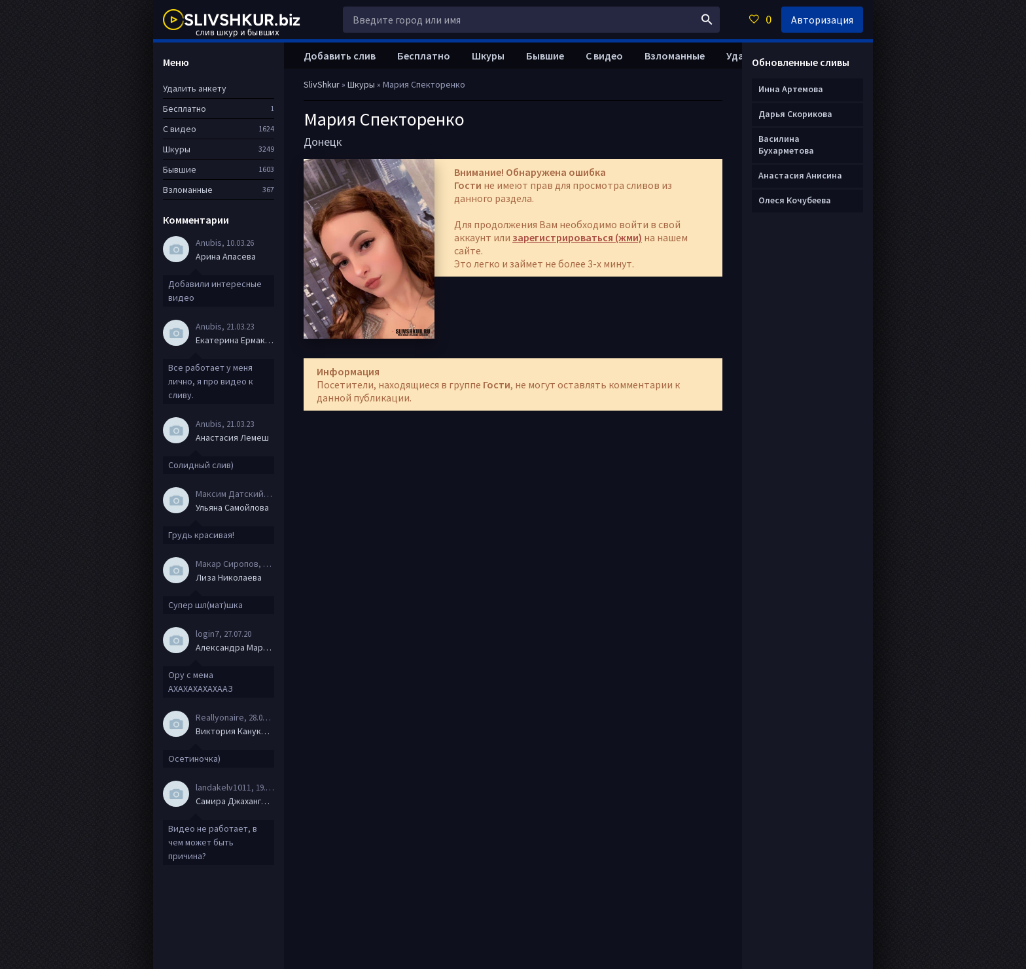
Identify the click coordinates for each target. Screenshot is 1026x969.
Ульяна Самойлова (232, 507)
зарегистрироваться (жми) (577, 237)
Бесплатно (423, 55)
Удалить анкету (194, 88)
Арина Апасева (226, 256)
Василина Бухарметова (786, 144)
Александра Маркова (235, 647)
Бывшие (545, 55)
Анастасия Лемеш (232, 437)
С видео (604, 55)
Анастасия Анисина (800, 175)
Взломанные (675, 55)
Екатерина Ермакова (235, 340)
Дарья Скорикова (795, 114)
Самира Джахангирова (235, 801)
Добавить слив (340, 55)
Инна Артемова (790, 89)
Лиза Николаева (229, 577)
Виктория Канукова (235, 731)
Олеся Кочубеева (794, 200)
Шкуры (488, 55)
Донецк (323, 141)
